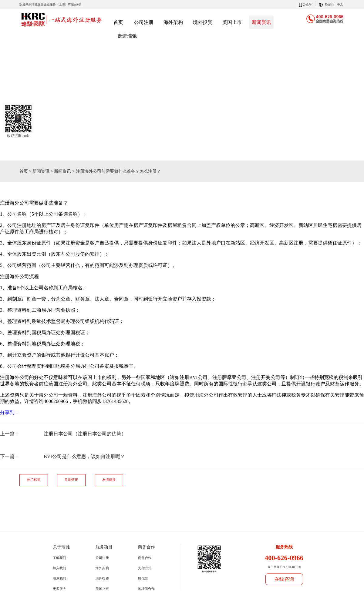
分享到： (9, 412)
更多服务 (59, 588)
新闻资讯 (40, 171)
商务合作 (144, 558)
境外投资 (102, 578)
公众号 (307, 4)
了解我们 (59, 558)
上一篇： (63, 433)
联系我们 (59, 578)
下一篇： (62, 456)
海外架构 (102, 568)
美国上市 (102, 588)
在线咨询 (284, 579)
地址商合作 (146, 588)
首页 (118, 22)
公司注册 (102, 558)
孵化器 (143, 578)
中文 (340, 4)
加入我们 (59, 568)
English (329, 4)
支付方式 (144, 568)
